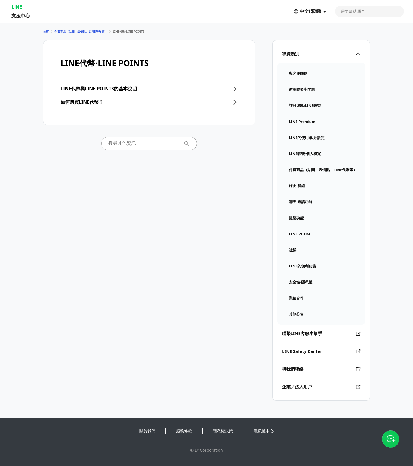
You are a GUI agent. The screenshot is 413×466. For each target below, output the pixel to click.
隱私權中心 (264, 431)
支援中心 (20, 16)
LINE (16, 7)
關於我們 (147, 431)
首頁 (46, 32)
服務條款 (184, 431)
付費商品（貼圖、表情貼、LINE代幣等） (80, 32)
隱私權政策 (223, 431)
